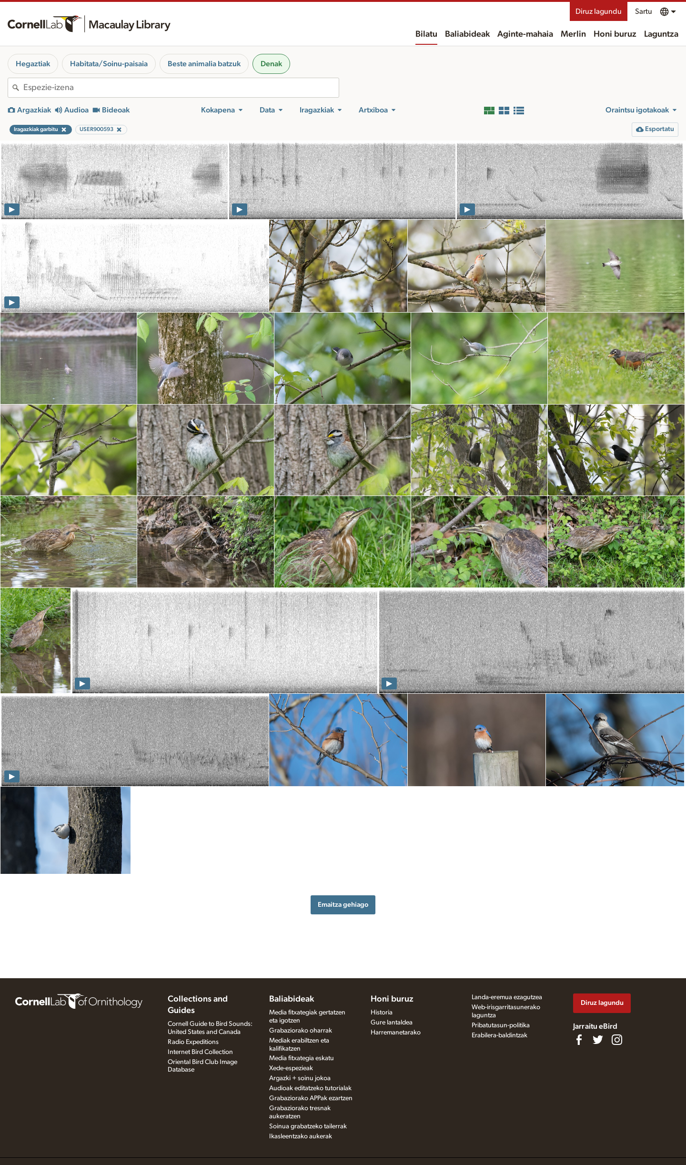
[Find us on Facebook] (579, 1039)
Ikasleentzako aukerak (300, 1136)
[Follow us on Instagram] (617, 1039)
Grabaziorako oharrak (300, 1030)
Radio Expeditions (193, 1042)
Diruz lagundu (598, 11)
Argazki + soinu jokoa (300, 1078)
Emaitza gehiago (343, 904)
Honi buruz (615, 34)
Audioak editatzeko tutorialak (310, 1088)
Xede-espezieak (291, 1068)
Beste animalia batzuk (204, 64)
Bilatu (426, 34)
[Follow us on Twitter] (598, 1039)
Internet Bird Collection (200, 1052)
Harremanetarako (396, 1032)
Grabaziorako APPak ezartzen (311, 1098)
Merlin (573, 34)
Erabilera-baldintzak (499, 1035)
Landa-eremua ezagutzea (507, 997)
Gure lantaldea (392, 1022)
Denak (271, 64)
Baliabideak (467, 34)
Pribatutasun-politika (501, 1025)
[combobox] (181, 87)
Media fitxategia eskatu (301, 1058)
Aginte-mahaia (525, 34)
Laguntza (661, 34)
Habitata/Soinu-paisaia (109, 64)
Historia (382, 1012)
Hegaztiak (33, 64)
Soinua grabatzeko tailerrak (308, 1126)
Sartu (643, 11)
